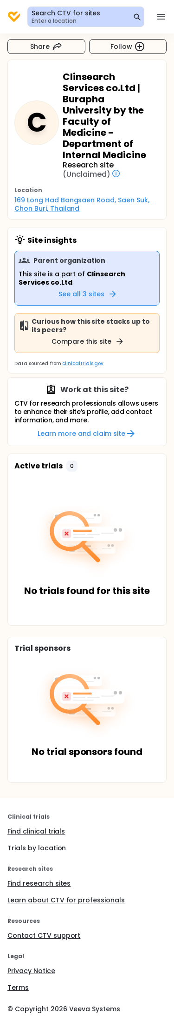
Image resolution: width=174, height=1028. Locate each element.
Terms (18, 987)
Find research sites (39, 883)
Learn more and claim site (87, 433)
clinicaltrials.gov (82, 363)
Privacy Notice (31, 970)
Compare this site (88, 341)
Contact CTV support (43, 935)
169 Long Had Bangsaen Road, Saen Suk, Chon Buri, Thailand (82, 204)
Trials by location (36, 848)
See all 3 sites (87, 294)
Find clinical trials (36, 831)
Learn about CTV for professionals (66, 900)
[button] (71, 466)
